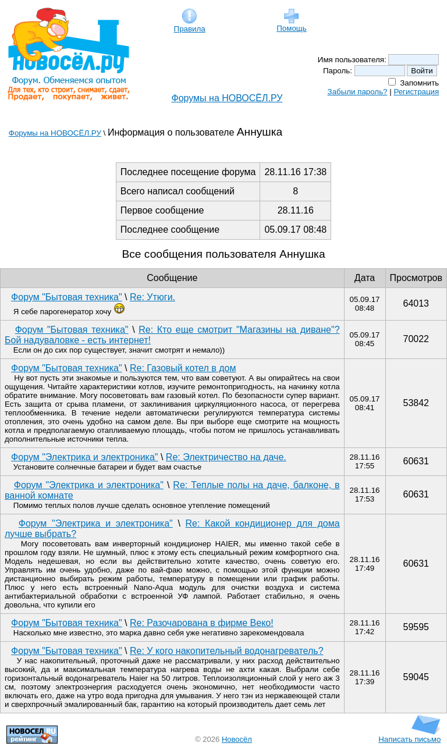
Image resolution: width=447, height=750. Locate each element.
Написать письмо (409, 736)
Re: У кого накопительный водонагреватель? (227, 651)
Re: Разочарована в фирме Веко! (202, 623)
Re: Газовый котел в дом (183, 368)
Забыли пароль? (358, 91)
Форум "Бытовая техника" (66, 297)
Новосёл (237, 739)
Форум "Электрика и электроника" (84, 457)
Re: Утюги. (152, 297)
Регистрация (416, 91)
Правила (189, 25)
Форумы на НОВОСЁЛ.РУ (227, 98)
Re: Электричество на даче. (226, 457)
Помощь (291, 25)
